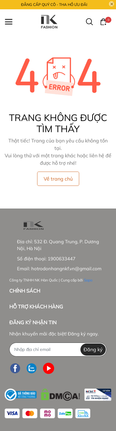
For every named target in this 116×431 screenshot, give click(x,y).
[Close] (111, 4)
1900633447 (61, 259)
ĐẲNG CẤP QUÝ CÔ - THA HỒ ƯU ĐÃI (54, 4)
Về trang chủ (58, 179)
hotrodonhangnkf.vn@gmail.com (66, 269)
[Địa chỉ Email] (58, 350)
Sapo (88, 280)
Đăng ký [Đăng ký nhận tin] (93, 349)
